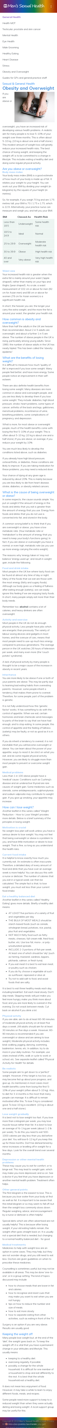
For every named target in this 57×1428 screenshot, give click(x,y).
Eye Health (8, 41)
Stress (5, 65)
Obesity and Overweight (15, 71)
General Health (11, 17)
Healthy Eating (10, 53)
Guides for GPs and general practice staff (24, 77)
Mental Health (10, 35)
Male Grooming (10, 47)
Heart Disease (10, 59)
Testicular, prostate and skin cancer (21, 29)
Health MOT (9, 23)
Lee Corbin (31, 1424)
